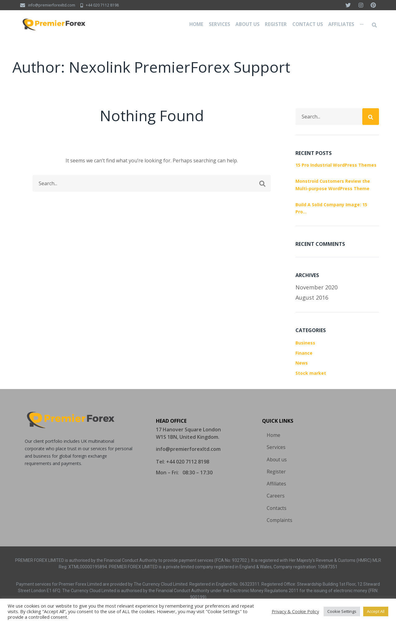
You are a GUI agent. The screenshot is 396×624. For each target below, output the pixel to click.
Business (305, 343)
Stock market (310, 373)
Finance (303, 353)
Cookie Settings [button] (341, 611)
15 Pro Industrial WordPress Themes (336, 165)
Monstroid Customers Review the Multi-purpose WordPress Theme (332, 184)
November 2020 (316, 287)
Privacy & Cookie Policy (295, 611)
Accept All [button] (376, 611)
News (301, 363)
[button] (188, 447)
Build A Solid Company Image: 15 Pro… (331, 208)
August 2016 (311, 297)
